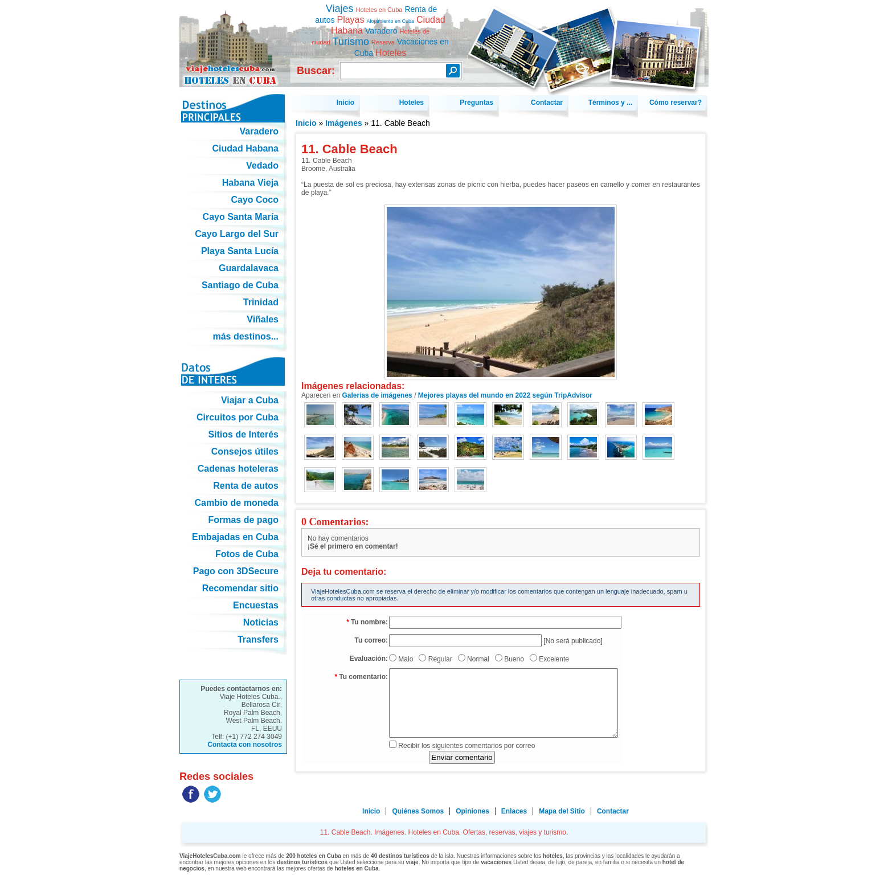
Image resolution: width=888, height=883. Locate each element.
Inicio (306, 123)
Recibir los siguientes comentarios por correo (466, 746)
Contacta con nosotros (244, 745)
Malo (405, 659)
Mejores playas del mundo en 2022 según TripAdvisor (505, 395)
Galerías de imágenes (377, 395)
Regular (440, 659)
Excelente (554, 659)
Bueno (514, 659)
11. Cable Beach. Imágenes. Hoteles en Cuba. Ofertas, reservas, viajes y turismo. (233, 39)
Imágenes (343, 123)
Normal (478, 659)
